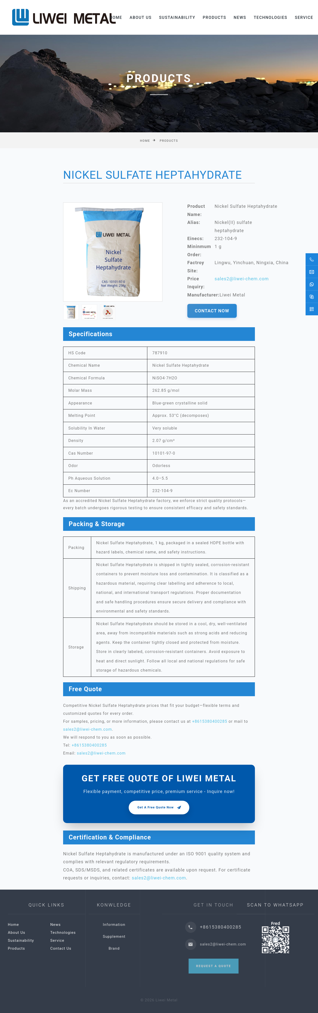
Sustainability (177, 17)
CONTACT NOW (212, 310)
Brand (144, 948)
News (240, 17)
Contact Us (89, 948)
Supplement (144, 936)
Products (215, 17)
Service (304, 17)
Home (116, 17)
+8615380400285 (209, 721)
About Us (141, 17)
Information (144, 924)
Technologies (270, 17)
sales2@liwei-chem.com (242, 278)
